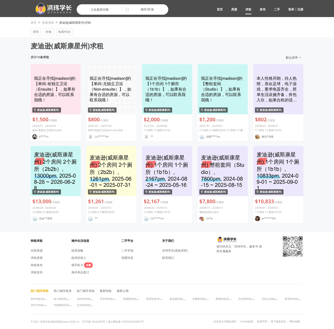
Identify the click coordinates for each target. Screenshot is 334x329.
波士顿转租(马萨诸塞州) (67, 299)
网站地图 (295, 321)
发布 (263, 9)
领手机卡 (82, 265)
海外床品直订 (80, 272)
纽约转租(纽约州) (40, 299)
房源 (234, 9)
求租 (248, 9)
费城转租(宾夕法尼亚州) (229, 299)
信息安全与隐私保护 (224, 321)
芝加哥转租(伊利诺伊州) (113, 299)
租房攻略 (77, 250)
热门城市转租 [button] (40, 291)
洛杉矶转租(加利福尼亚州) (92, 299)
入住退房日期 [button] (99, 9)
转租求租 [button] (37, 241)
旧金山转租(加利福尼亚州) (276, 299)
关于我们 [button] (168, 241)
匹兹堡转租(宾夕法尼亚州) (253, 299)
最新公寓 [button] (123, 291)
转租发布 (37, 265)
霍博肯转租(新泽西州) (297, 299)
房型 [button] (36, 32)
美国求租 (48, 22)
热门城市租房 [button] (63, 291)
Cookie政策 (246, 321)
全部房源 (37, 250)
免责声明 (262, 321)
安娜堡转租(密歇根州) (204, 299)
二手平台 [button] (127, 241)
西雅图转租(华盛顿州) (135, 299)
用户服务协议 (278, 321)
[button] (52, 8)
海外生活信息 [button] (80, 241)
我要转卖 (127, 258)
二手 (277, 9)
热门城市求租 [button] (86, 291)
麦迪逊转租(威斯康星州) (182, 299)
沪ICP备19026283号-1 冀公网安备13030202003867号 (113, 321)
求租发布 (37, 272)
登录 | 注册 (295, 9)
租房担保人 (78, 258)
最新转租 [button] (106, 291)
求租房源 (37, 258)
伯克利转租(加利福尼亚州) (92, 305)
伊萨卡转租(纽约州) (42, 305)
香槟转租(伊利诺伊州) (158, 299)
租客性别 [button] (64, 32)
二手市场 (127, 250)
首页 (220, 9)
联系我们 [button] (168, 258)
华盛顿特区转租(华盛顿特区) (70, 305)
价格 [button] (49, 32)
